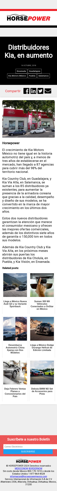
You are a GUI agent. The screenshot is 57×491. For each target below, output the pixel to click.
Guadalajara (34, 71)
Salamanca (43, 76)
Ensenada (21, 71)
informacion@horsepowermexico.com (28, 476)
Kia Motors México (17, 76)
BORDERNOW (35, 468)
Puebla (32, 76)
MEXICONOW (21, 468)
